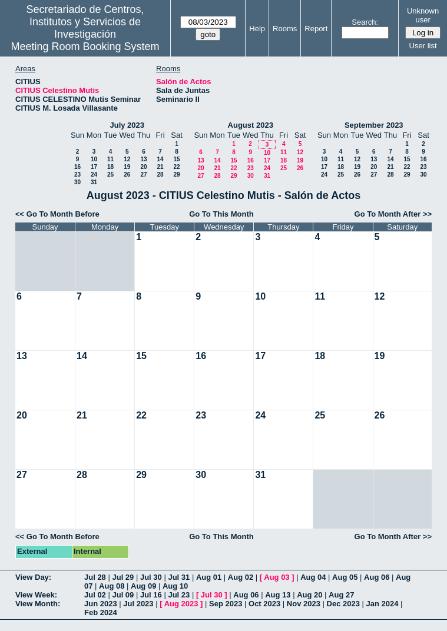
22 (176, 167)
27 (143, 174)
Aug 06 (376, 577)
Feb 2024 (100, 612)
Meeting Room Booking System (85, 46)
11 (110, 159)
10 (94, 159)
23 (77, 174)
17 (94, 167)
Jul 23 (179, 594)
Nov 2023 (303, 603)
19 (127, 167)
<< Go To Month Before (57, 214)
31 (94, 182)
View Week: (36, 594)
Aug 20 (309, 594)
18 (110, 167)
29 (176, 174)
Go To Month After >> (393, 214)
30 (77, 182)
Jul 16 (151, 594)
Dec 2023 (343, 603)
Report (315, 28)
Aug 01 (208, 577)
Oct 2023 (264, 603)
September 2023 (374, 125)
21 (160, 167)
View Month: (37, 603)
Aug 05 (344, 577)
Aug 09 (143, 586)
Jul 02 (95, 594)
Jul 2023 (138, 603)
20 (143, 167)
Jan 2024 (382, 603)
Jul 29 (123, 577)
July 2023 (127, 125)
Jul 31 (179, 577)
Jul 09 (123, 594)
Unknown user (423, 15)
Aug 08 (111, 586)
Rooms (285, 28)
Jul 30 (151, 577)
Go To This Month (221, 214)
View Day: (33, 577)
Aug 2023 (181, 603)
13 (143, 159)
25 (110, 174)
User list (423, 45)
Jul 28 (95, 577)
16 (77, 167)
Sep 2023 (225, 603)
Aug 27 (341, 594)
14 (160, 159)
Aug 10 (175, 586)
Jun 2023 (100, 603)
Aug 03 (276, 577)
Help (257, 28)
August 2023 (250, 125)
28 (160, 174)
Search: (365, 22)
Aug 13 (277, 594)
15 (176, 159)
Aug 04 (313, 577)
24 (94, 174)
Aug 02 (240, 577)
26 (127, 174)
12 (127, 159)
